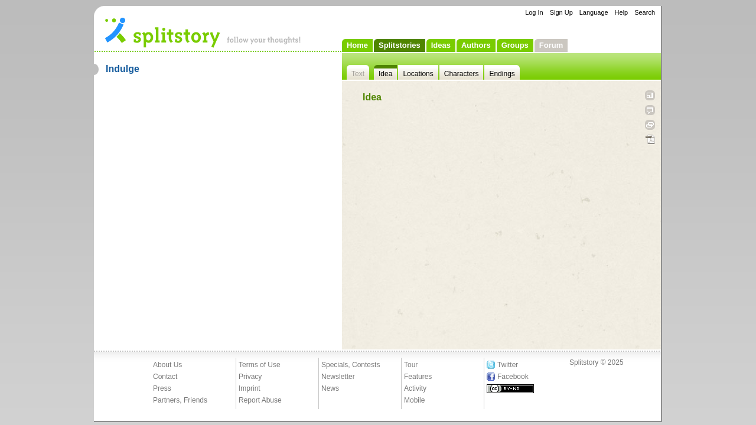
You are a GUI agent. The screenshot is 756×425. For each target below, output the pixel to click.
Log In (534, 12)
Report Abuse (260, 400)
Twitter (507, 365)
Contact (165, 376)
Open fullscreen (650, 95)
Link (650, 125)
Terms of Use (260, 365)
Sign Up (561, 12)
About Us (167, 365)
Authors (476, 45)
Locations (418, 74)
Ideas (441, 45)
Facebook (513, 376)
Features (418, 376)
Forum (551, 45)
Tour (411, 365)
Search (644, 12)
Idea (385, 74)
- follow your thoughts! (203, 32)
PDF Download (650, 140)
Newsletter (338, 376)
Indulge (122, 69)
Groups (515, 45)
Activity (415, 388)
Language (593, 12)
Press (162, 388)
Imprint (249, 388)
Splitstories (400, 45)
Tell (650, 110)
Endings (501, 74)
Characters (461, 74)
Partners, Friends (180, 400)
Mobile (414, 400)
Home (357, 45)
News (330, 388)
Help (621, 12)
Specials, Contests (350, 365)
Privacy (250, 376)
